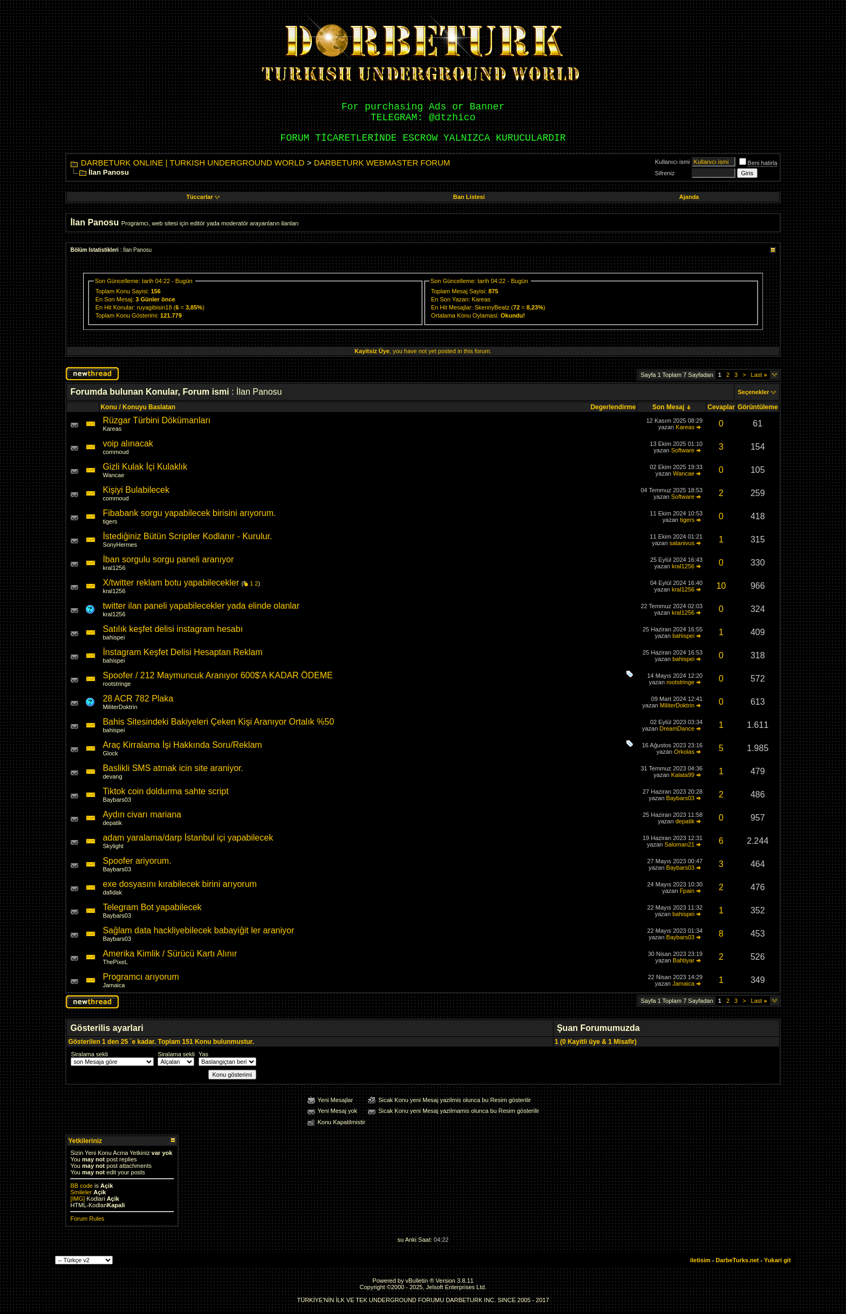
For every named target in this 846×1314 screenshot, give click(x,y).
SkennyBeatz (491, 307)
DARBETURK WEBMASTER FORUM (382, 162)
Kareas (481, 299)
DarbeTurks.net (737, 1260)
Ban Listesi (469, 197)
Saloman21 (680, 844)
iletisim (700, 1260)
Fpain (687, 891)
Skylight (113, 846)
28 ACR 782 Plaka (138, 698)
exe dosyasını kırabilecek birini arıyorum (179, 884)
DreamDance (676, 728)
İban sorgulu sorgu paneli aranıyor (168, 559)
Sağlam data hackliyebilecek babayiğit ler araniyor (198, 930)
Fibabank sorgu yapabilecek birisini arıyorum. (189, 513)
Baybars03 (117, 799)
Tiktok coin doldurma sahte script (165, 791)
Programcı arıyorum (141, 976)
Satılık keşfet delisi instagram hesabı (173, 629)
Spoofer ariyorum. (137, 860)
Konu (108, 407)
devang (112, 776)
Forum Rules (87, 1218)
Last (759, 375)
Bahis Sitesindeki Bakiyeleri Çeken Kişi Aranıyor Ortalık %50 (218, 721)
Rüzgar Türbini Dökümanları (156, 420)
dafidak (112, 892)
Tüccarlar (203, 197)
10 (721, 585)
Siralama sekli (89, 1054)
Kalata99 (682, 775)
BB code (81, 1185)
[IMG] (77, 1198)
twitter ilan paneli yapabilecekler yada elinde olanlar (201, 605)
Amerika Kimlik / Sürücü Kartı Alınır (170, 953)
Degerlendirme (613, 407)
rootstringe (117, 683)
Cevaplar (721, 407)
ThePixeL (115, 962)
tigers (110, 521)
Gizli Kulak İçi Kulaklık (145, 466)
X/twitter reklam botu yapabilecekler (171, 582)
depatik (112, 823)
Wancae (113, 475)
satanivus (682, 543)
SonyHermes (120, 544)
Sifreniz (665, 173)
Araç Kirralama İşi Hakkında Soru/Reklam (182, 744)
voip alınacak (128, 443)
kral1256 (114, 568)
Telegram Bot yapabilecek (152, 907)
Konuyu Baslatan (148, 407)
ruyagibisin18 (154, 307)
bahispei (114, 637)
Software (682, 450)
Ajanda (689, 197)
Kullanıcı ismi (672, 162)
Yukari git (777, 1260)
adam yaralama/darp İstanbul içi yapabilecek (188, 837)
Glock (110, 753)
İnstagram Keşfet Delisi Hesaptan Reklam (182, 652)
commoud (115, 452)
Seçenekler (753, 392)
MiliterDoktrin (120, 707)
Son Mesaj (668, 407)
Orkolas (684, 751)
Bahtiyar (683, 960)
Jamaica (114, 985)
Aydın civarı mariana (142, 814)
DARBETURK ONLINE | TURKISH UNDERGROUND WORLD (193, 162)
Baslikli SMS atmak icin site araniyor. (173, 768)
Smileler (81, 1192)
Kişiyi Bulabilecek (136, 489)
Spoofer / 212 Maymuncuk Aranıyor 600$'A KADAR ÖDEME (217, 675)
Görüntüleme (758, 407)
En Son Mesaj (113, 299)
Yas (203, 1054)
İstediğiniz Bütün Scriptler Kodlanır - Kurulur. (187, 536)
